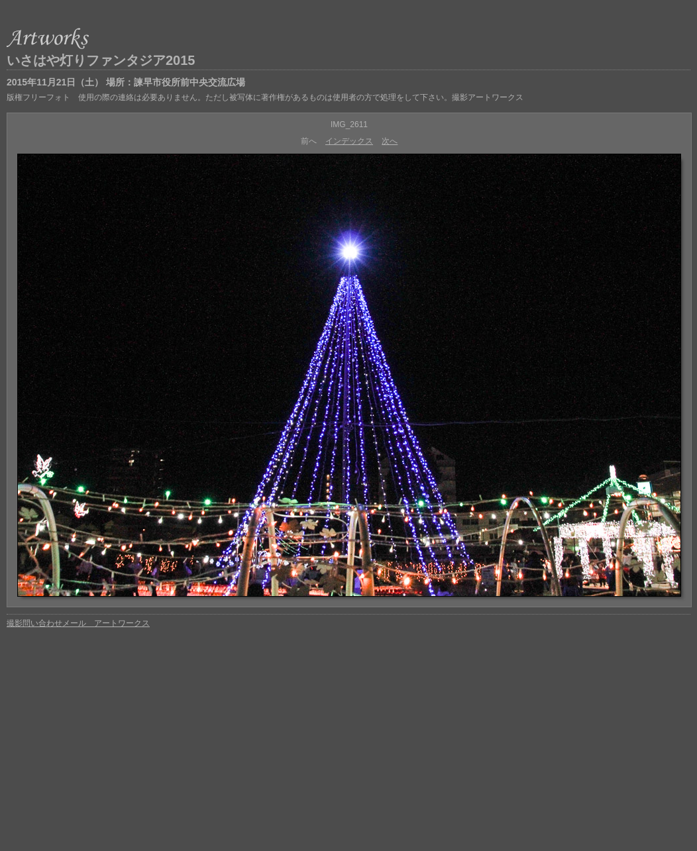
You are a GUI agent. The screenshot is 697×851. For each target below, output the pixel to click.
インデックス (349, 141)
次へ (390, 141)
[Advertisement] (348, 732)
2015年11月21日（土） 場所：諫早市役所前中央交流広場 (126, 82)
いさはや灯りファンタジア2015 (101, 60)
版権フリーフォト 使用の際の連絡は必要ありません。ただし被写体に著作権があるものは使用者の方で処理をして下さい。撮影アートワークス (265, 97)
